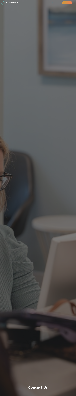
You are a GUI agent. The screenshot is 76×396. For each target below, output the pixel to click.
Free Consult (67, 2)
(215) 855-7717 (56, 2)
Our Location (47, 2)
